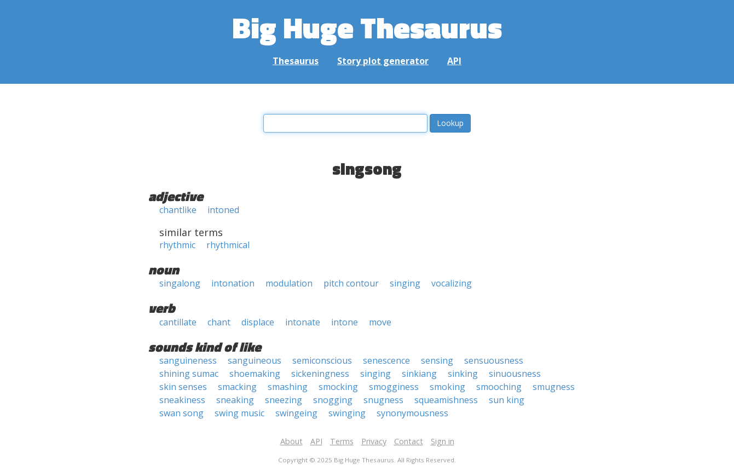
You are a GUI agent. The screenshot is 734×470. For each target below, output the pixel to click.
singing (405, 283)
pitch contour (351, 283)
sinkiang (419, 374)
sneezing (283, 400)
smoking (447, 387)
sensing (437, 360)
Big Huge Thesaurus (367, 27)
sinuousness (515, 374)
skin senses (183, 387)
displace (257, 322)
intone (344, 322)
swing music (239, 413)
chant (218, 322)
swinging (347, 413)
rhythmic (177, 245)
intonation (233, 283)
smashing (288, 387)
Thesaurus (296, 61)
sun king (506, 400)
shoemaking (254, 374)
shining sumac (188, 374)
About (291, 441)
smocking (338, 387)
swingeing (296, 413)
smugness (554, 387)
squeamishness (446, 400)
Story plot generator (383, 61)
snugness (383, 400)
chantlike (177, 210)
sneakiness (182, 400)
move (380, 322)
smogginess (394, 387)
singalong (179, 283)
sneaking (235, 400)
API (454, 61)
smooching (499, 387)
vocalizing (451, 283)
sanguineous (254, 360)
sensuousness (493, 360)
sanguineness (188, 360)
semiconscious (322, 360)
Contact (408, 441)
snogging (332, 400)
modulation (289, 283)
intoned (223, 210)
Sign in (442, 441)
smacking (237, 387)
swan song (181, 413)
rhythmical (228, 245)
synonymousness (412, 413)
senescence (386, 360)
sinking (463, 374)
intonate (302, 322)
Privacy (373, 441)
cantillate (177, 322)
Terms (342, 441)
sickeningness (320, 374)
